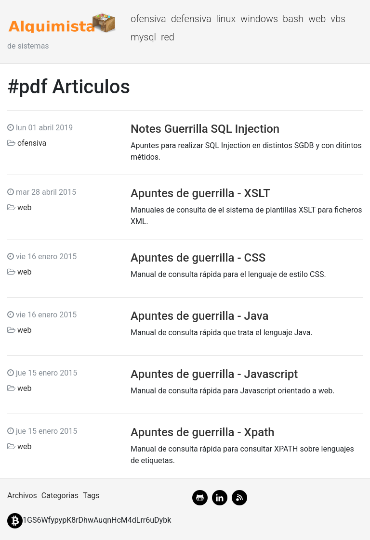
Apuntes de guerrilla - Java (199, 316)
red (167, 37)
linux (226, 19)
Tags (91, 495)
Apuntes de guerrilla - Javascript (214, 374)
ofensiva (148, 19)
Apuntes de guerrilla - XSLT (200, 193)
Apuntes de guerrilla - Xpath (202, 432)
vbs (337, 19)
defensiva (191, 19)
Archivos (22, 495)
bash (293, 19)
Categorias (60, 495)
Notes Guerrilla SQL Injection (205, 129)
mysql (143, 37)
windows (259, 19)
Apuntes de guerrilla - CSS (198, 257)
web (317, 19)
